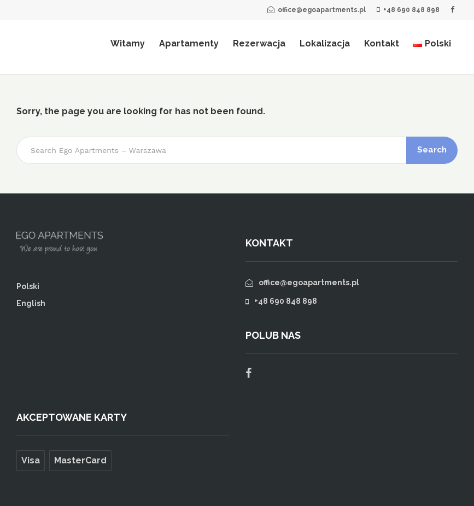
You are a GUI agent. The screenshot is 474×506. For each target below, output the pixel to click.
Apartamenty (189, 43)
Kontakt (381, 43)
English (30, 303)
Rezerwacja (259, 43)
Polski (27, 286)
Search (432, 150)
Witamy (127, 43)
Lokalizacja (325, 43)
